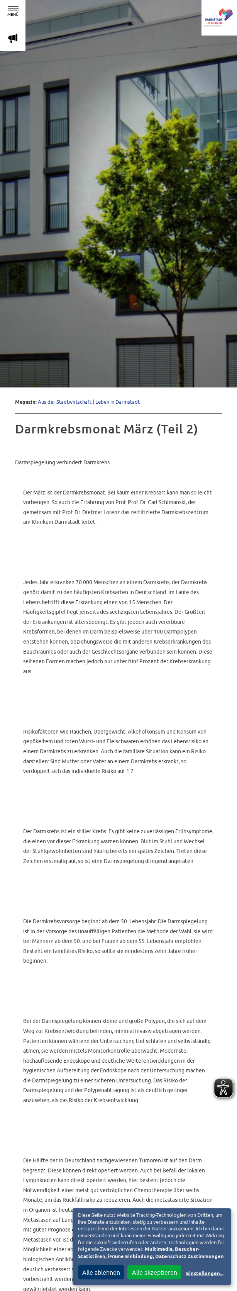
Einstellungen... (204, 1274)
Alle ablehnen (101, 1272)
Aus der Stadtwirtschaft (64, 402)
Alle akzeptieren (154, 1272)
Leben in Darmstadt (117, 402)
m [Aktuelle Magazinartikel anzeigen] (12, 38)
